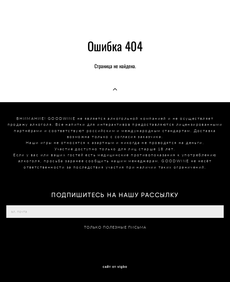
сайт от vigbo (115, 266)
